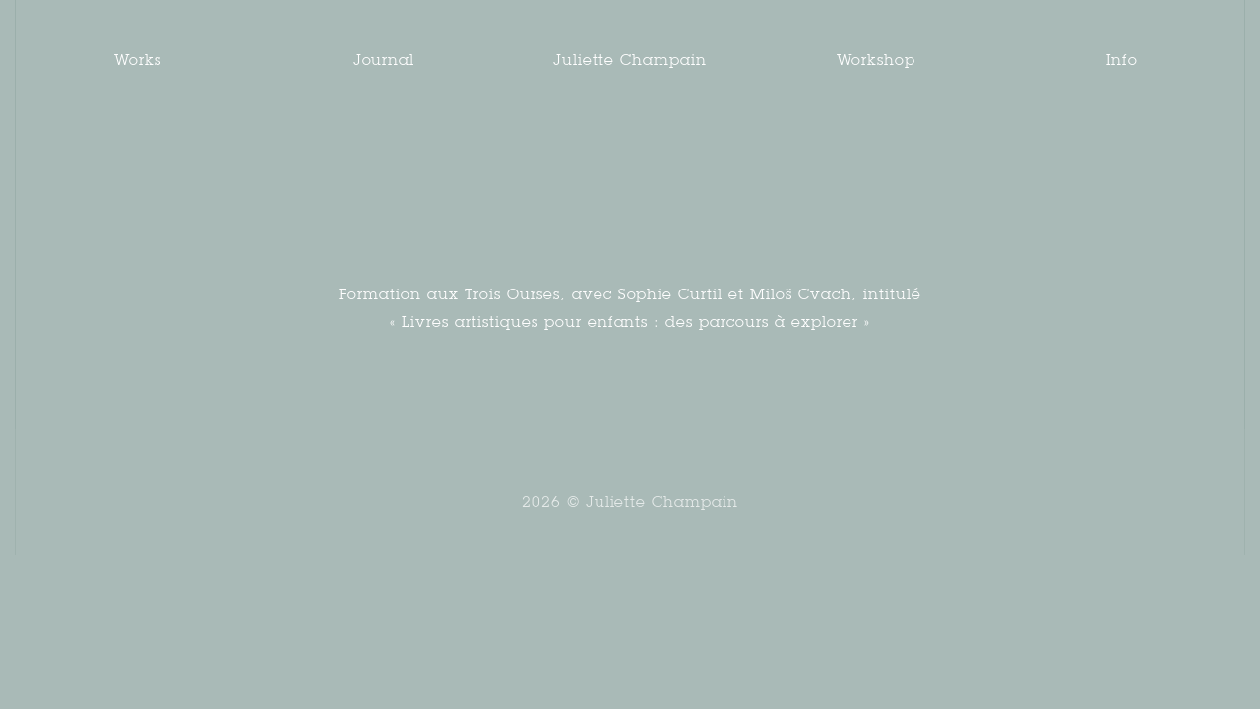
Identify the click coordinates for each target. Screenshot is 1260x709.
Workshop (876, 59)
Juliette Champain (630, 59)
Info (1122, 59)
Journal (384, 59)
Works (137, 59)
